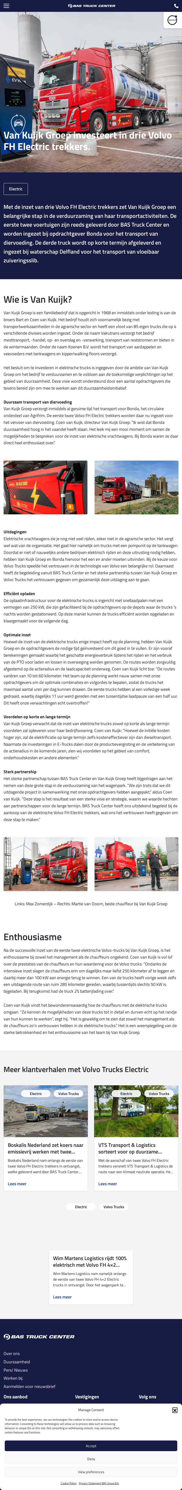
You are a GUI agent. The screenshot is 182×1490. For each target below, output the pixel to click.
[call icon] (176, 6)
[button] (175, 1410)
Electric (16, 189)
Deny (91, 1459)
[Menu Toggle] (6, 6)
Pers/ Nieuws (16, 1370)
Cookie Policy (69, 1483)
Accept (91, 1446)
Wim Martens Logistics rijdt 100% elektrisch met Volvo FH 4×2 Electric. (90, 1264)
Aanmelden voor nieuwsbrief (29, 1386)
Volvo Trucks (68, 1093)
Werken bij (13, 1378)
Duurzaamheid (17, 1361)
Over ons (12, 1353)
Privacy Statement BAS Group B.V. (99, 1483)
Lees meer (17, 1184)
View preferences (91, 1472)
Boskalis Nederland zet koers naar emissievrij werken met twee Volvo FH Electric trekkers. (45, 1151)
